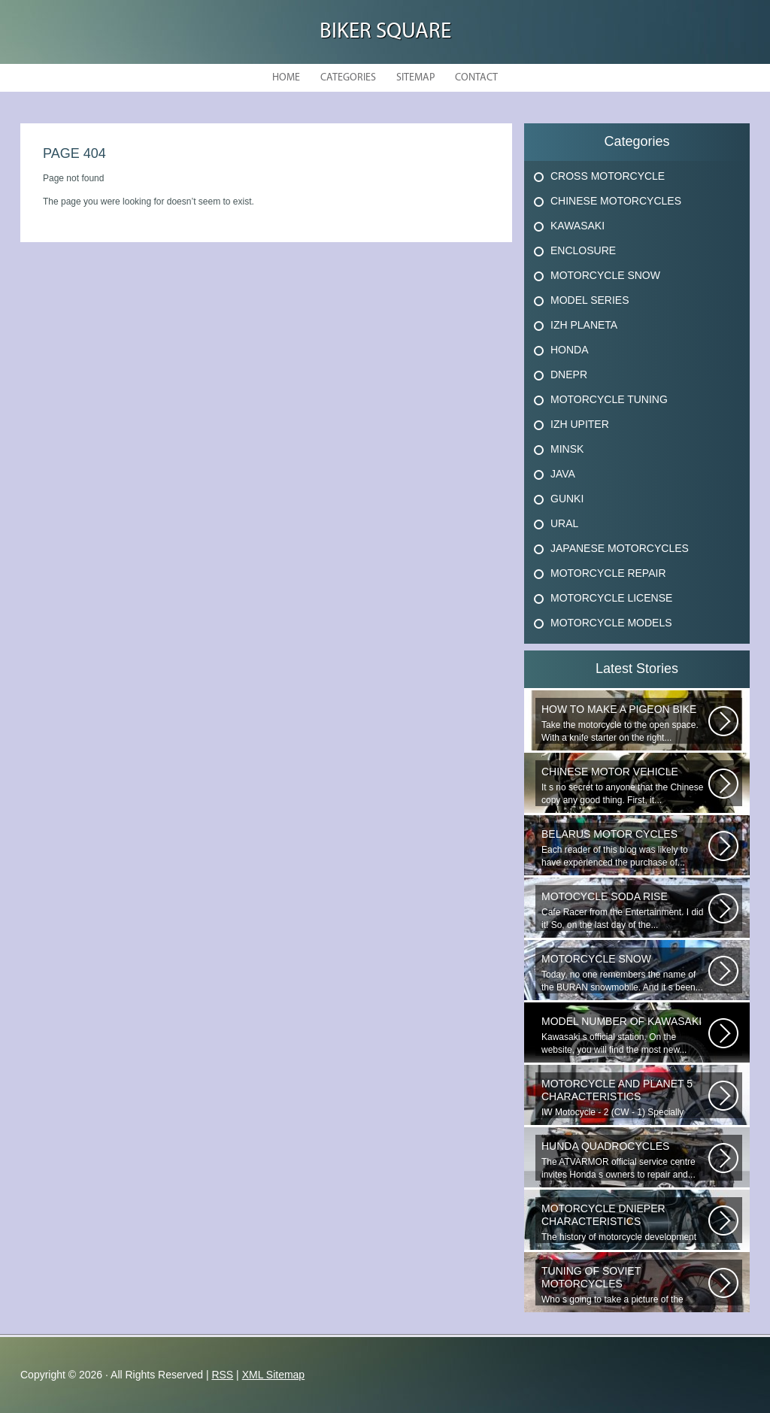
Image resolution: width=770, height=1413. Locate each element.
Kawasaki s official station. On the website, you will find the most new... (624, 1035)
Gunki (567, 499)
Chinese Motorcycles (615, 201)
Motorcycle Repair (608, 573)
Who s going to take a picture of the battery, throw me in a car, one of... (624, 1285)
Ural (564, 523)
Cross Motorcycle (607, 176)
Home (286, 77)
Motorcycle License (611, 598)
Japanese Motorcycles (619, 548)
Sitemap (415, 77)
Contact (476, 77)
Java (562, 474)
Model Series (589, 300)
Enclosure (583, 250)
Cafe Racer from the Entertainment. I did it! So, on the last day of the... (624, 910)
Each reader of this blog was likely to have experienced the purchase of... (624, 848)
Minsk (567, 449)
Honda (569, 350)
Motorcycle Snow (605, 275)
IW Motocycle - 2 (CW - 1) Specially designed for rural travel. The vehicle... (624, 1098)
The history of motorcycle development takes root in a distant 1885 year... (624, 1222)
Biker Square (385, 32)
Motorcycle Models (611, 623)
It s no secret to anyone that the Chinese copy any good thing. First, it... (624, 785)
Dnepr (568, 374)
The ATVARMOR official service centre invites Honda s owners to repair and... (624, 1160)
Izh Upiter (579, 424)
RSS (222, 1375)
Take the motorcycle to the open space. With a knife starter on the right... (624, 723)
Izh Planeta (583, 325)
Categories (348, 77)
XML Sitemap (273, 1375)
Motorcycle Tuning (609, 399)
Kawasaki (577, 226)
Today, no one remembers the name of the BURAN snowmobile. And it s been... (624, 973)
